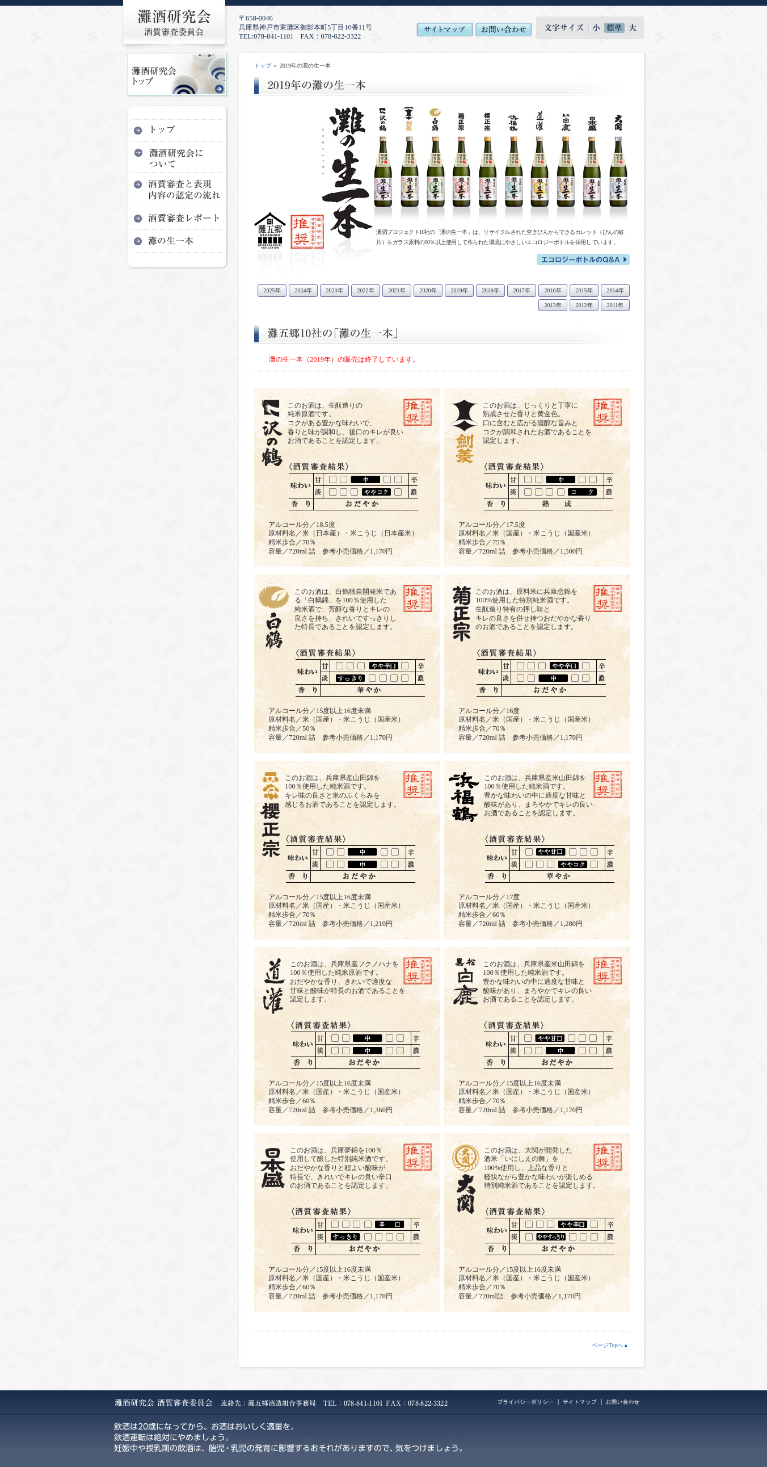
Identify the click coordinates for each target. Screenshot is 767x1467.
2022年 (365, 290)
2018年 (490, 290)
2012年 (584, 305)
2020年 (428, 290)
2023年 (334, 290)
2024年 (303, 290)
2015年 (584, 290)
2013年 (553, 305)
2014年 (615, 290)
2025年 (272, 290)
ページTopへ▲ (610, 1345)
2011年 (615, 305)
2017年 (521, 290)
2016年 (553, 290)
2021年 (397, 290)
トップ (262, 65)
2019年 (459, 290)
